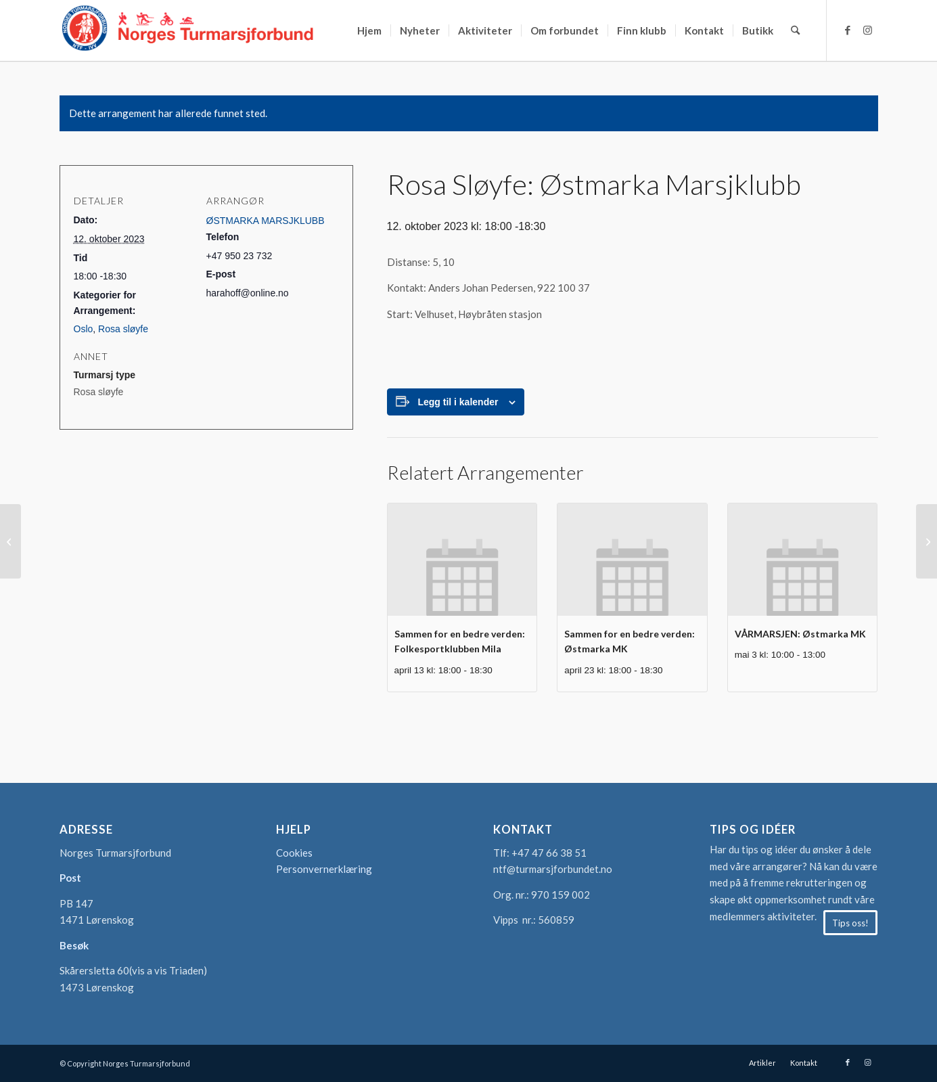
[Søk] (795, 30)
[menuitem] (369, 30)
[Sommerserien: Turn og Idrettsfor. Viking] (10, 541)
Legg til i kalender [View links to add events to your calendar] (457, 402)
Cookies (294, 853)
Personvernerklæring (324, 869)
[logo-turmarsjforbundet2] (188, 30)
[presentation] (462, 559)
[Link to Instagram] (868, 30)
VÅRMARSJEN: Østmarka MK (800, 633)
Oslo (83, 328)
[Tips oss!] (850, 923)
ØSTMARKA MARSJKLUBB (265, 220)
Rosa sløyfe (123, 328)
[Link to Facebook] (848, 30)
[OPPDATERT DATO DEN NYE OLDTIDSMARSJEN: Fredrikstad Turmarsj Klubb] (926, 541)
